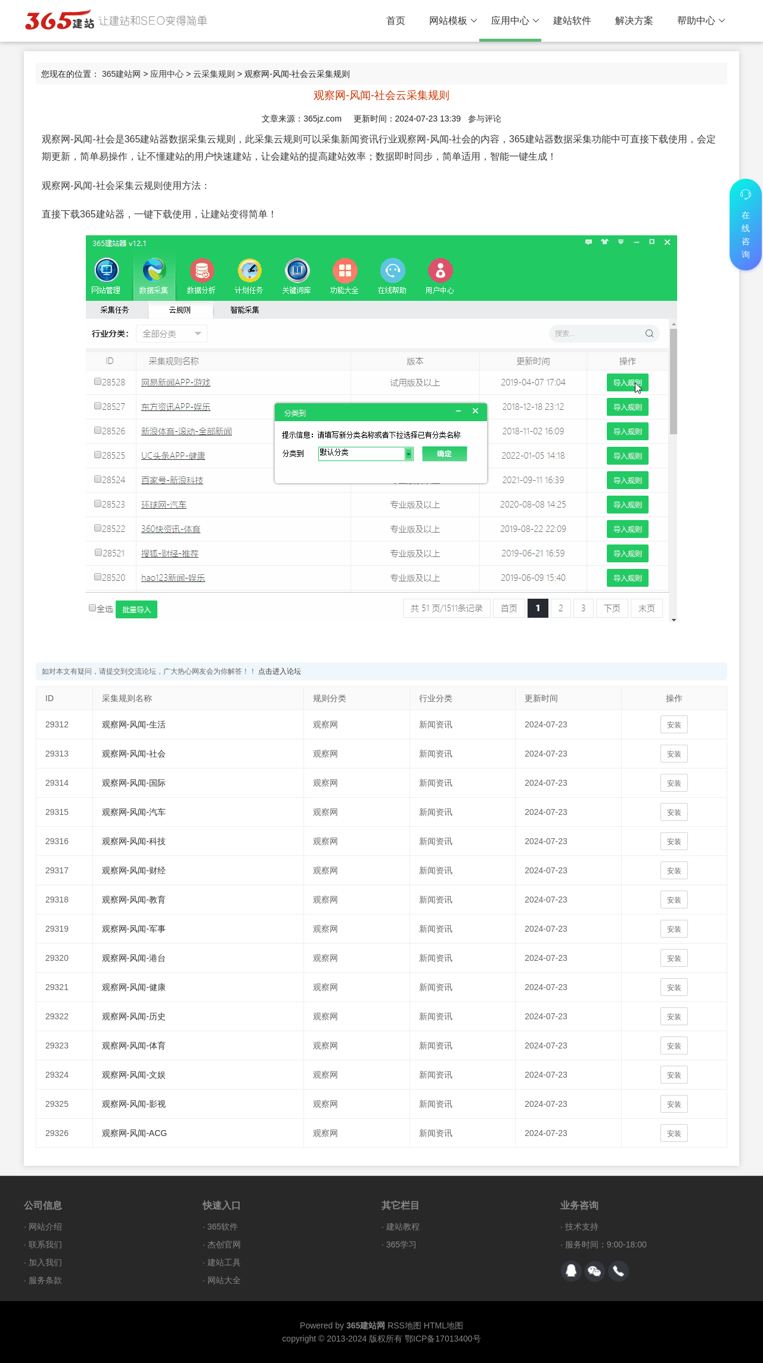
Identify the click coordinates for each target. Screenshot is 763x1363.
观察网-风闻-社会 (134, 753)
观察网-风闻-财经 (134, 870)
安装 (674, 725)
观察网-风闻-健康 (134, 987)
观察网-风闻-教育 (134, 899)
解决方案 (634, 20)
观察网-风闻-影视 (134, 1104)
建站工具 (224, 1262)
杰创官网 (224, 1244)
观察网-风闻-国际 (134, 783)
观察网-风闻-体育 (134, 1045)
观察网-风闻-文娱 (134, 1074)
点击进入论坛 (279, 671)
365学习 (401, 1244)
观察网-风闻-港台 (134, 958)
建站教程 (403, 1226)
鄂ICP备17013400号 (443, 1338)
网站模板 (453, 21)
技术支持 (581, 1226)
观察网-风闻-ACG (135, 1133)
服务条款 (45, 1280)
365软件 (222, 1226)
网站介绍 (45, 1226)
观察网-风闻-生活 (134, 724)
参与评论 (484, 118)
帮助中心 (701, 21)
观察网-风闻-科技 (134, 841)
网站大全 (224, 1280)
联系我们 (45, 1244)
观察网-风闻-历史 (134, 1016)
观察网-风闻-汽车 (134, 812)
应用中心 (515, 21)
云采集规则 (214, 74)
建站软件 (572, 20)
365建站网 (121, 74)
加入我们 (45, 1262)
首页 (395, 20)
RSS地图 (404, 1325)
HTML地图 (443, 1325)
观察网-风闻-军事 (134, 928)
